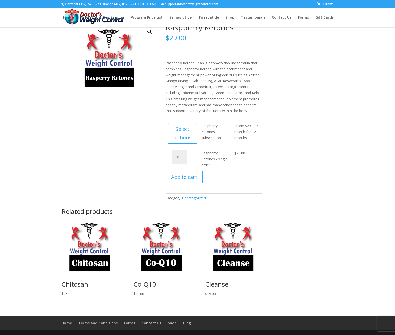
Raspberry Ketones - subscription (211, 131)
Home (66, 323)
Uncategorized (194, 198)
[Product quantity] (179, 157)
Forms (129, 323)
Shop (172, 323)
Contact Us (151, 323)
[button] (149, 31)
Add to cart (184, 177)
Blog (187, 323)
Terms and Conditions (98, 323)
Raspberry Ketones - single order (214, 159)
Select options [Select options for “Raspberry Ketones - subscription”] (182, 133)
